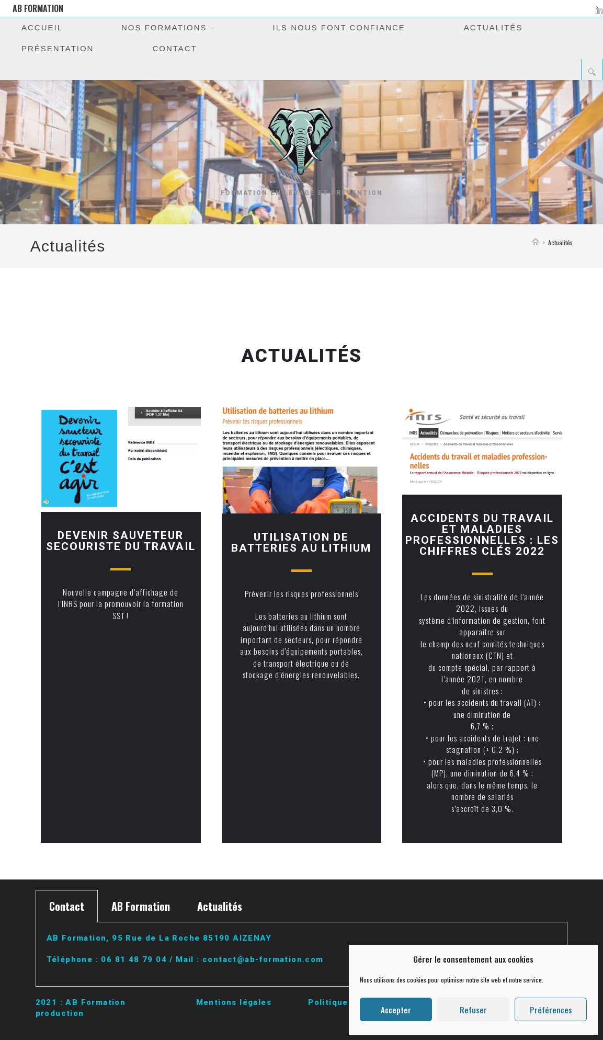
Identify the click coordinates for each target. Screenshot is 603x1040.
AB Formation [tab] (140, 906)
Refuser (473, 1009)
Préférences (551, 1009)
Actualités (560, 242)
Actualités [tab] (219, 906)
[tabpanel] (302, 954)
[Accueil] (535, 242)
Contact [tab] (66, 906)
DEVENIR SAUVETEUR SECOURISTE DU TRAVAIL (121, 541)
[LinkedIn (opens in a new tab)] (598, 8)
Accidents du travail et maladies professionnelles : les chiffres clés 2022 (482, 534)
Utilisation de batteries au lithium (301, 542)
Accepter (396, 1009)
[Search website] (592, 71)
